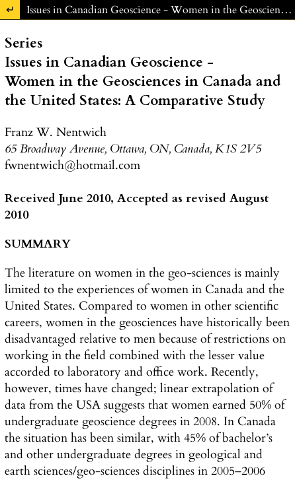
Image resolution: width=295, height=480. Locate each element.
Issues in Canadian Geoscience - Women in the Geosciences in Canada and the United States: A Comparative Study (160, 10)
